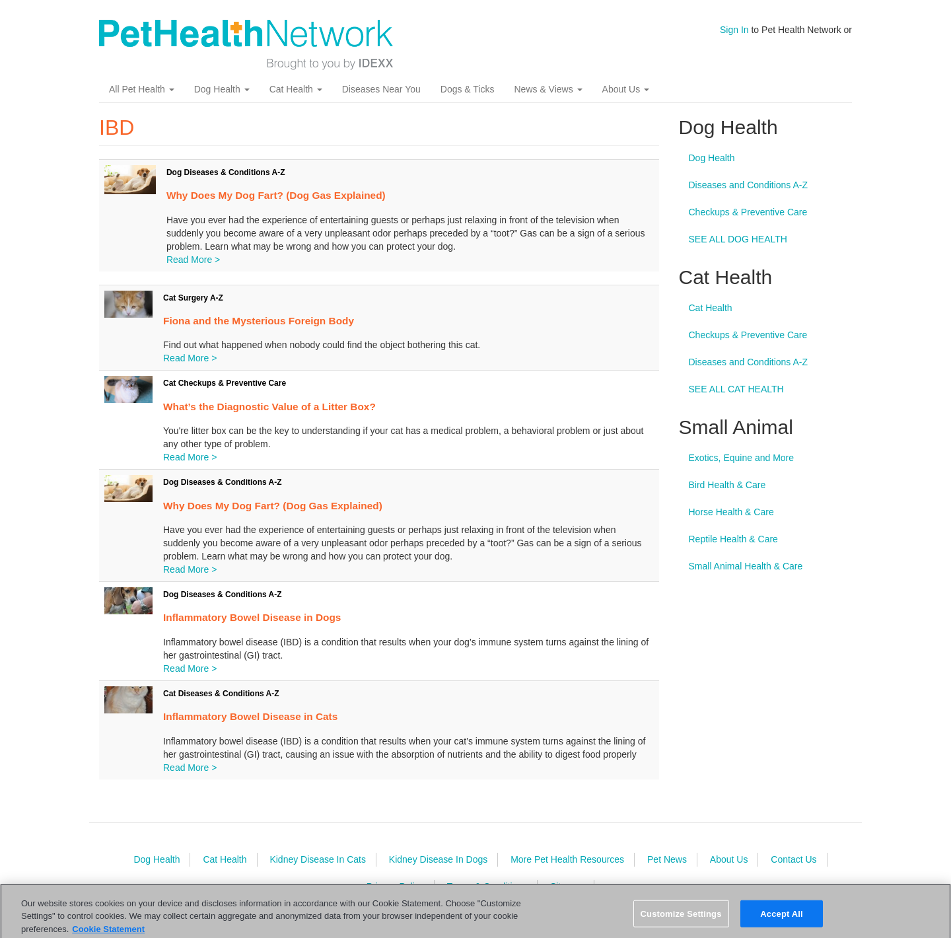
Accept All (781, 920)
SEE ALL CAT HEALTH (736, 389)
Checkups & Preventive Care (748, 212)
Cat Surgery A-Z (193, 298)
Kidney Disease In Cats (317, 859)
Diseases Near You (381, 89)
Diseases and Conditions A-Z (748, 185)
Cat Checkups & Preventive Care (224, 383)
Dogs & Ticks (467, 89)
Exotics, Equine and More (741, 457)
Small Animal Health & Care (746, 566)
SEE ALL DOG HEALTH (738, 239)
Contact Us (793, 859)
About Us (625, 89)
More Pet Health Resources (567, 859)
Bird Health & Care (727, 485)
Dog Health (222, 89)
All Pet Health (141, 89)
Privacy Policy (395, 886)
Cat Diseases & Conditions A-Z (221, 693)
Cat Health (295, 89)
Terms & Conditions (487, 886)
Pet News (667, 859)
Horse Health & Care (731, 512)
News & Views (548, 89)
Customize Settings (681, 920)
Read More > (193, 259)
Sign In (734, 29)
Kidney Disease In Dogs (438, 859)
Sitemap (567, 886)
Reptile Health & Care (733, 539)
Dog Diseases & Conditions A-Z (225, 172)
